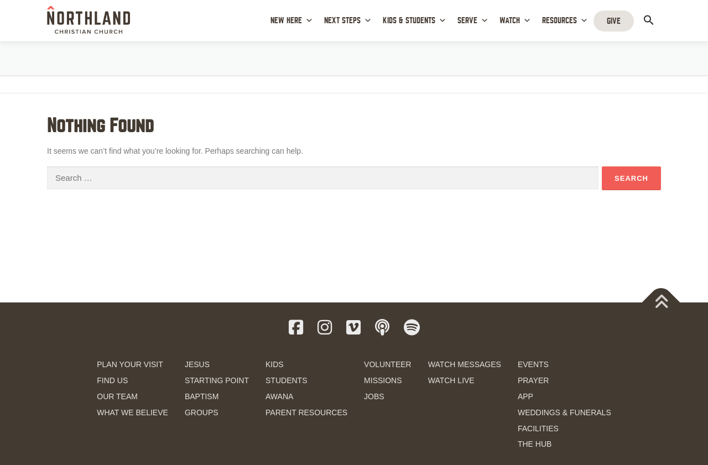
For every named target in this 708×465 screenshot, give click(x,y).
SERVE (472, 20)
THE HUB (534, 444)
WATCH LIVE (451, 380)
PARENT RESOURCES (306, 412)
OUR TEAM (117, 396)
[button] (648, 19)
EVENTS (533, 364)
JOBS (374, 396)
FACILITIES (538, 428)
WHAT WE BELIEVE (132, 412)
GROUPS (201, 412)
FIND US (112, 380)
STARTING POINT (217, 380)
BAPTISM (201, 396)
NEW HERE (291, 20)
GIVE (614, 21)
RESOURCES (565, 20)
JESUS (197, 364)
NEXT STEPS (348, 20)
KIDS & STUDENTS (414, 20)
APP (525, 396)
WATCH (515, 20)
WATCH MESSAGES (464, 364)
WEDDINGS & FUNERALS (564, 412)
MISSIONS (383, 380)
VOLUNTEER (388, 364)
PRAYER (533, 380)
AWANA (279, 396)
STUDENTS (286, 380)
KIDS (275, 364)
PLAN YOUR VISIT (130, 364)
